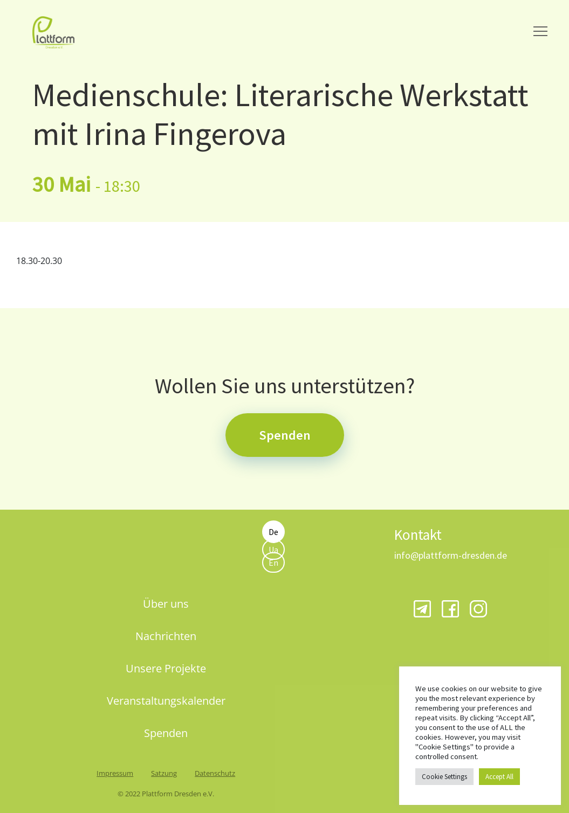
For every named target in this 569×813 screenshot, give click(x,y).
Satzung (164, 773)
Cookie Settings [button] (444, 776)
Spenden (285, 435)
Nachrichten (165, 636)
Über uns (166, 603)
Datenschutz (215, 773)
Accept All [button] (499, 776)
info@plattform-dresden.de (450, 555)
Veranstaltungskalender (166, 700)
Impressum (115, 773)
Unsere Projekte (166, 668)
